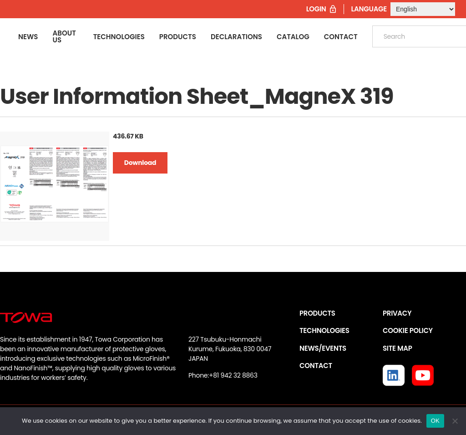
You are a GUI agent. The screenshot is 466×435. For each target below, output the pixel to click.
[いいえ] (454, 420)
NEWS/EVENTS (322, 348)
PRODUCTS (317, 313)
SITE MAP (397, 348)
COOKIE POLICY (408, 330)
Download (140, 162)
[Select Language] (422, 9)
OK (435, 420)
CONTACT (315, 365)
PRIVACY (397, 313)
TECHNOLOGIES (324, 330)
